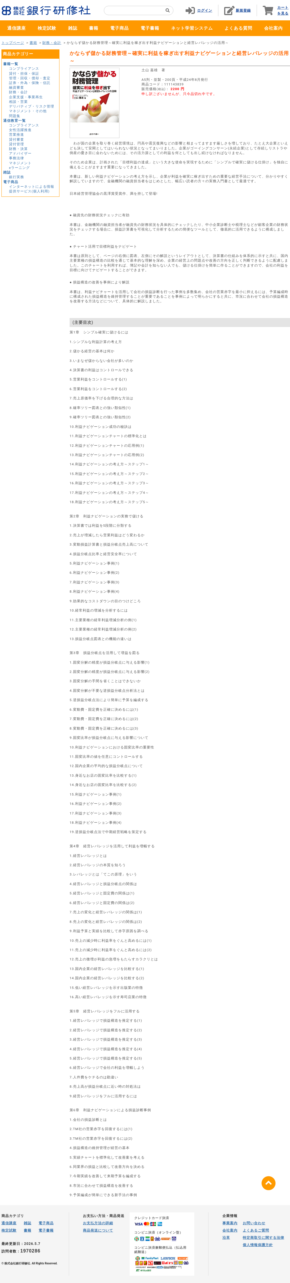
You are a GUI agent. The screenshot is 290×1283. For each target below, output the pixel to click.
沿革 (226, 1238)
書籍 (93, 28)
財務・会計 (51, 43)
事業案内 (230, 1223)
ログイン (204, 10)
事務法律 (16, 158)
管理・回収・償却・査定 (29, 78)
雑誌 (72, 28)
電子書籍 (150, 28)
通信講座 (16, 28)
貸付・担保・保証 (24, 74)
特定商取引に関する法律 (263, 1238)
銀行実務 (16, 177)
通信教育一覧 (14, 121)
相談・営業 (18, 102)
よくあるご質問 (256, 1230)
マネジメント (20, 163)
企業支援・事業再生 (26, 97)
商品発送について (98, 1230)
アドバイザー (20, 153)
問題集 (14, 116)
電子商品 (119, 28)
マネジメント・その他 (28, 111)
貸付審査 (16, 139)
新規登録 (243, 10)
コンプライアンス (24, 69)
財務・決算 (18, 149)
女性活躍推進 (20, 130)
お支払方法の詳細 (98, 1223)
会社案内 (273, 28)
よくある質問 (238, 28)
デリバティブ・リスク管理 (31, 106)
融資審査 (16, 87)
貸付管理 (16, 144)
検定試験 (47, 28)
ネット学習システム (192, 28)
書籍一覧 (10, 64)
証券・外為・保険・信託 (29, 83)
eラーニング (19, 168)
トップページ (12, 43)
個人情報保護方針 (258, 1245)
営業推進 (16, 135)
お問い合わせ (254, 1223)
